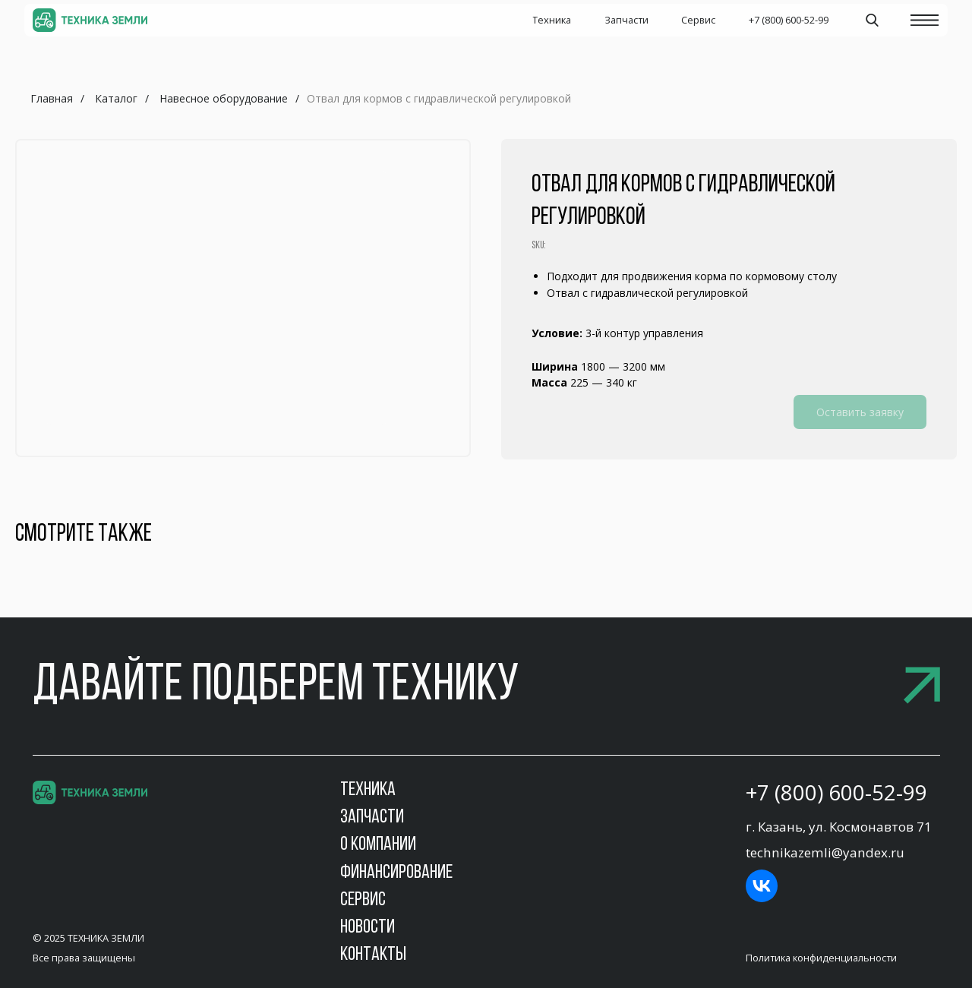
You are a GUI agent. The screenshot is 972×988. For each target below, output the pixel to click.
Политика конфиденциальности (821, 957)
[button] (486, 686)
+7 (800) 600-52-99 (836, 792)
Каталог (116, 98)
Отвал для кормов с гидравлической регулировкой (439, 98)
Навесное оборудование (223, 98)
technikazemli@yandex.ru (825, 852)
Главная (51, 98)
